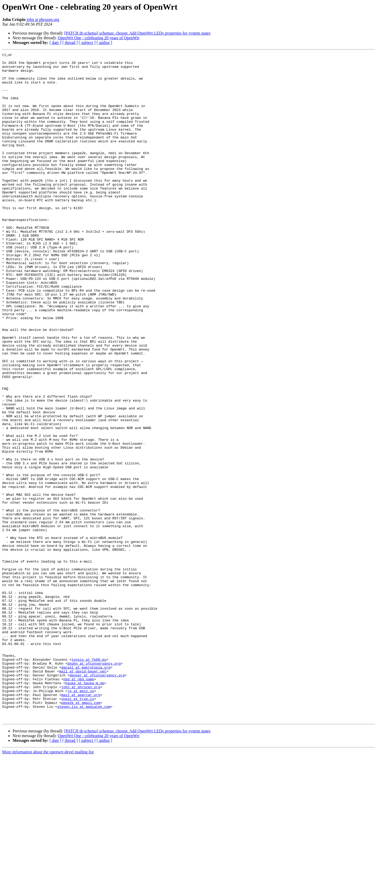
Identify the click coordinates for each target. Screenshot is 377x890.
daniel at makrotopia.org (85, 790)
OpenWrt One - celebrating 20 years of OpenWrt (98, 38)
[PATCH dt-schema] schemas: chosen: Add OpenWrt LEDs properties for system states (137, 33)
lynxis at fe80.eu (88, 781)
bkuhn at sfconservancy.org (94, 785)
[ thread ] (70, 42)
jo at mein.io (81, 818)
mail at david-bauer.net (82, 795)
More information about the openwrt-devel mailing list (48, 885)
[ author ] (104, 42)
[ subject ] (87, 42)
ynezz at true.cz (77, 828)
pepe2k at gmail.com (80, 833)
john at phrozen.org (42, 19)
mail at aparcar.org (80, 823)
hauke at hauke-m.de (84, 809)
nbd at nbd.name (78, 804)
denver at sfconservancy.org (97, 800)
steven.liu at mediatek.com (83, 837)
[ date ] (55, 42)
